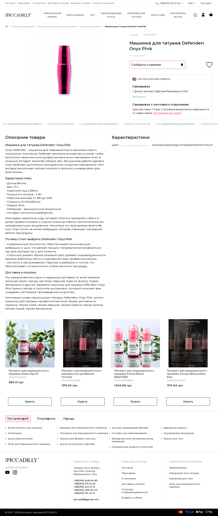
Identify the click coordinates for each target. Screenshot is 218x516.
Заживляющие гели (181, 478)
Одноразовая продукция (178, 433)
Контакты (10, 3)
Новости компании (103, 3)
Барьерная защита (175, 427)
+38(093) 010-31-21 (84, 493)
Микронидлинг (75, 15)
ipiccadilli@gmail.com (86, 499)
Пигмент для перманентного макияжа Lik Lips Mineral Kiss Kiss (187, 373)
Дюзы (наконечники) (20, 438)
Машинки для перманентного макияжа (58, 27)
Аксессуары (158, 15)
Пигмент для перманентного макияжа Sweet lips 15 (29, 372)
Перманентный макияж (52, 15)
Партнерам (24, 3)
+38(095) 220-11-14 (84, 486)
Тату (92, 15)
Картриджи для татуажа (136, 15)
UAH (192, 3)
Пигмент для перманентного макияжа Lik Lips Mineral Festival (82, 373)
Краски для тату (173, 438)
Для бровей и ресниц (178, 15)
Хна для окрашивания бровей (130, 427)
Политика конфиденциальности (135, 491)
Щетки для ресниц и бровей (77, 444)
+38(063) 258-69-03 (85, 489)
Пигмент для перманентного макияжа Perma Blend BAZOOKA (134, 373)
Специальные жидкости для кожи (132, 446)
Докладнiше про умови (167, 113)
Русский (207, 3)
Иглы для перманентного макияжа (29, 444)
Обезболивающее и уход (111, 15)
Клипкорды (15, 433)
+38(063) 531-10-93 (168, 3)
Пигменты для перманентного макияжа (84, 433)
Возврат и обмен (80, 3)
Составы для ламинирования (129, 433)
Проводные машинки (91, 27)
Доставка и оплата (58, 3)
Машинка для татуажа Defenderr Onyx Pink (125, 27)
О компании (39, 3)
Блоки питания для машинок (25, 427)
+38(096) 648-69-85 (86, 480)
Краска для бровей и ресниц (77, 438)
